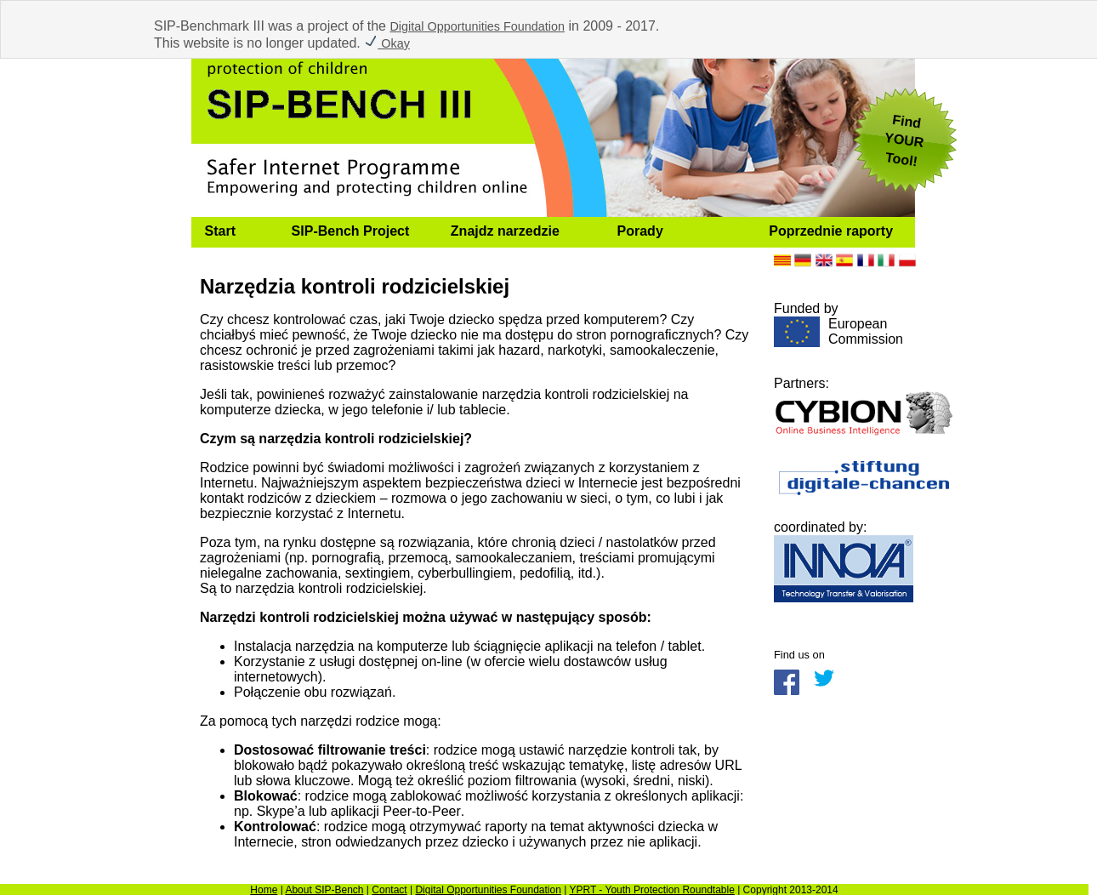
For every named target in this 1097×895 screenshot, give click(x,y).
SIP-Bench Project (351, 231)
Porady (640, 231)
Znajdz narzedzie (505, 231)
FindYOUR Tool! (904, 140)
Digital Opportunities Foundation (477, 26)
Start (220, 231)
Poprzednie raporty (831, 231)
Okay (387, 43)
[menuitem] (234, 232)
